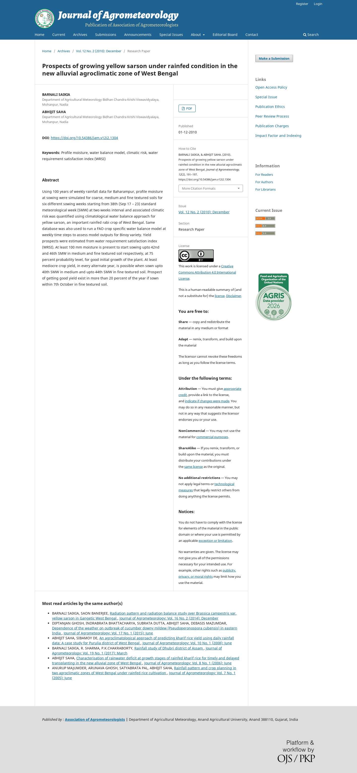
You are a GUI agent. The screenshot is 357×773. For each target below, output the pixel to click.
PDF (188, 108)
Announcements (137, 34)
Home (39, 34)
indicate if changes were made (207, 401)
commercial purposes (212, 437)
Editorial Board (225, 34)
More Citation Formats (198, 188)
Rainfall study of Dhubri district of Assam (169, 648)
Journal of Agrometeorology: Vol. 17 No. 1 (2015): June (108, 633)
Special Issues (171, 34)
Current (58, 34)
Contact (251, 34)
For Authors (264, 182)
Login (318, 3)
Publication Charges (272, 126)
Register (302, 3)
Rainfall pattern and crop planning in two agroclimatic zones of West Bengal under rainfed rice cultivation (144, 670)
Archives (80, 34)
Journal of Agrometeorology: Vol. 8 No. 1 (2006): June (188, 663)
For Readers (264, 174)
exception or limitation (215, 540)
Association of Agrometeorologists (95, 719)
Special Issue (266, 97)
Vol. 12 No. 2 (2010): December (98, 51)
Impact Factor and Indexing (278, 135)
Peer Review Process (272, 116)
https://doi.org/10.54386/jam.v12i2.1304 (84, 137)
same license (193, 466)
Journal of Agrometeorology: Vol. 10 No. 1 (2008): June (187, 643)
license (220, 296)
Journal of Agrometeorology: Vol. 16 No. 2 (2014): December (168, 618)
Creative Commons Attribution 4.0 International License (207, 272)
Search (311, 34)
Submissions (105, 34)
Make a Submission (274, 58)
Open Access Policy (271, 87)
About (196, 34)
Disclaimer (233, 296)
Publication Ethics (270, 106)
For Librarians (265, 189)
